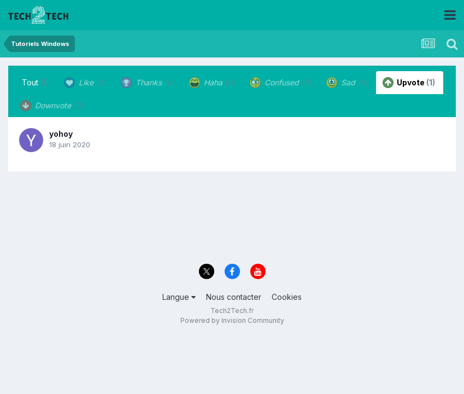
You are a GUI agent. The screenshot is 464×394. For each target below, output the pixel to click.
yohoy (61, 133)
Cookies (287, 297)
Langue (179, 297)
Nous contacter (233, 297)
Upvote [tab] (409, 82)
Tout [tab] (35, 82)
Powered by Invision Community (232, 320)
